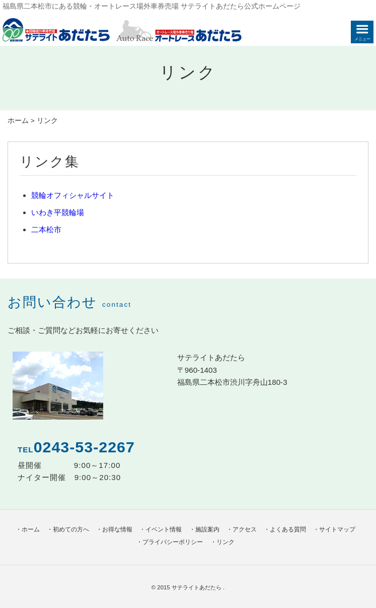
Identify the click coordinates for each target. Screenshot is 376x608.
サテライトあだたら (197, 587)
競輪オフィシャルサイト (72, 195)
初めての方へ (71, 529)
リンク (225, 542)
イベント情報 (163, 529)
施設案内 (207, 529)
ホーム (18, 120)
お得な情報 (117, 529)
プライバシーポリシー (172, 542)
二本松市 (46, 229)
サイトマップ (337, 529)
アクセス (245, 529)
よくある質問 (288, 529)
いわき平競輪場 (57, 212)
